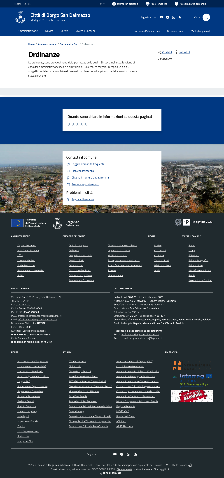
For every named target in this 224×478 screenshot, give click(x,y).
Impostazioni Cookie (27, 421)
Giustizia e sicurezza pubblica (122, 245)
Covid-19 (159, 255)
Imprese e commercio (119, 250)
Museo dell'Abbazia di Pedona (84, 391)
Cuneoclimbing (76, 411)
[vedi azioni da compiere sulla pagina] (182, 52)
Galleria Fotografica (198, 260)
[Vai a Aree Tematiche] (156, 3)
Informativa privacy (27, 411)
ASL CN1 (121, 421)
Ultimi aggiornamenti (28, 431)
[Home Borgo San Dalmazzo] (52, 17)
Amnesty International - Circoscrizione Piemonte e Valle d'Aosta (102, 416)
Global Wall (75, 366)
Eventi (192, 245)
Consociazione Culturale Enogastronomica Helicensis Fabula (147, 386)
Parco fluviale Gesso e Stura (83, 376)
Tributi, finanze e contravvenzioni (125, 265)
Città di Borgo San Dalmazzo (60, 15)
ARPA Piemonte (124, 426)
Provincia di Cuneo (125, 416)
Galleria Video (196, 265)
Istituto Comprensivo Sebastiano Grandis (137, 401)
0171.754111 (22, 301)
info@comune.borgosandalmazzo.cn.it (37, 319)
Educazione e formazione (81, 280)
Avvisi (157, 270)
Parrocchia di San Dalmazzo (83, 401)
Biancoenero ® (124, 469)
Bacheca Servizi (25, 401)
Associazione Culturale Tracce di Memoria (137, 381)
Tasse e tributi (161, 260)
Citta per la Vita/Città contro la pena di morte (92, 421)
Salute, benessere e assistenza (124, 260)
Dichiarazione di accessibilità (31, 366)
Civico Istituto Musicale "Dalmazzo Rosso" (90, 386)
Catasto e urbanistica (80, 270)
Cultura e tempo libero (80, 275)
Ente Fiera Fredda (78, 396)
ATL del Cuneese (77, 361)
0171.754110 (23, 304)
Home (31, 44)
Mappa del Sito (25, 441)
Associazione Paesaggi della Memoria (135, 376)
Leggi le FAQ (23, 381)
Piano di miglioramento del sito (33, 376)
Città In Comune (178, 465)
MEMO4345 (122, 411)
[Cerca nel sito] (206, 17)
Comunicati (160, 250)
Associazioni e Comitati (200, 280)
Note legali (23, 416)
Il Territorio (194, 255)
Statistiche (23, 436)
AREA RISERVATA (110, 473)
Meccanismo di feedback (30, 371)
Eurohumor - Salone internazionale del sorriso (92, 406)
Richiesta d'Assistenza (28, 396)
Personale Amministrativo (30, 270)
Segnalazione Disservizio (30, 391)
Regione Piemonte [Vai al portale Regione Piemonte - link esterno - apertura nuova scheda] (22, 3)
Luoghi (192, 250)
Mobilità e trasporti (117, 255)
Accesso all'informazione (147, 31)
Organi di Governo (26, 245)
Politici (20, 275)
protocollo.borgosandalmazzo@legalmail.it (39, 316)
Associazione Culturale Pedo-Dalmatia (88, 426)
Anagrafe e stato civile (80, 255)
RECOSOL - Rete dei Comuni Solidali (87, 381)
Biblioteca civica (162, 265)
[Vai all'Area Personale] (190, 3)
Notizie (157, 245)
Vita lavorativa (115, 275)
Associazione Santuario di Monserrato (135, 396)
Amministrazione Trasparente (32, 361)
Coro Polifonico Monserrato (130, 366)
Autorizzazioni (76, 265)
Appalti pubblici (76, 260)
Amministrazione (47, 44)
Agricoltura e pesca (78, 245)
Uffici (20, 255)
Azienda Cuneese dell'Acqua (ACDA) (134, 361)
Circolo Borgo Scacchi (80, 371)
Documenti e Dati (69, 44)
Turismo (112, 270)
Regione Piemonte (125, 406)
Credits (21, 426)
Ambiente (74, 250)
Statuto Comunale (26, 406)
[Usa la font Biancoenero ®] (125, 3)
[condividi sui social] (165, 52)
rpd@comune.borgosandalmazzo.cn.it (140, 334)
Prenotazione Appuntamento (32, 386)
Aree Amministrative (28, 250)
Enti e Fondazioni (26, 265)
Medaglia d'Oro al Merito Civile (48, 20)
